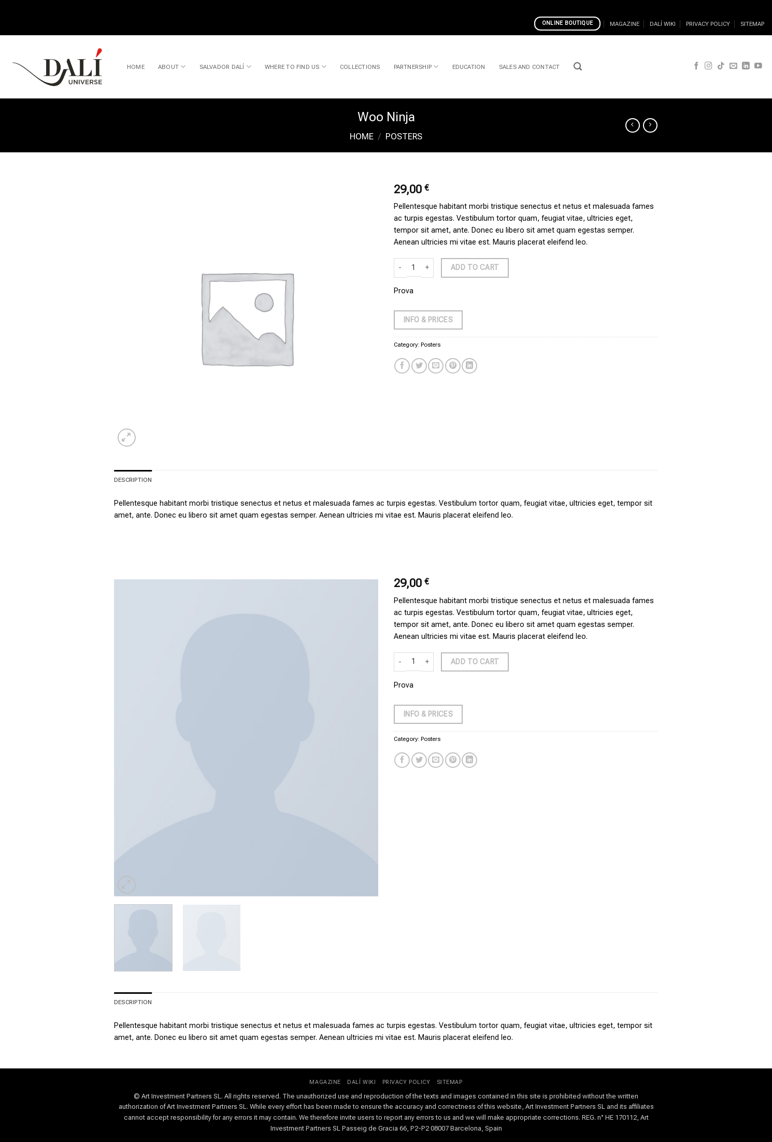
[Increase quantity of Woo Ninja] (427, 268)
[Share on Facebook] (402, 366)
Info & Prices (428, 320)
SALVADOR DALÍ (225, 67)
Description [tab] (133, 479)
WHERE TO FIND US (295, 67)
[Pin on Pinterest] (453, 366)
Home (362, 136)
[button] (578, 66)
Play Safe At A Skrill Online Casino (289, 6)
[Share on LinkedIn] (469, 366)
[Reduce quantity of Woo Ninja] (400, 268)
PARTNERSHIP (416, 67)
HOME (136, 66)
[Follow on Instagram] (708, 66)
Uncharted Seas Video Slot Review (406, 6)
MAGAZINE (624, 23)
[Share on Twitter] (419, 366)
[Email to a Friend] (436, 366)
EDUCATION (468, 66)
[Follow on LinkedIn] (746, 66)
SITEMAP (752, 23)
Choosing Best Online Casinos (51, 6)
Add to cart (475, 267)
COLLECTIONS (360, 66)
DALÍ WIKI (663, 23)
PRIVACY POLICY (708, 23)
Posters (403, 136)
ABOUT (172, 67)
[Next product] (632, 125)
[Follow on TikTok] (721, 66)
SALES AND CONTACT (529, 66)
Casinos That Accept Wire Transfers (167, 6)
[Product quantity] (413, 267)
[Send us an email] (733, 66)
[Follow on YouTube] (758, 66)
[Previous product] (650, 125)
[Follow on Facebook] (696, 66)
